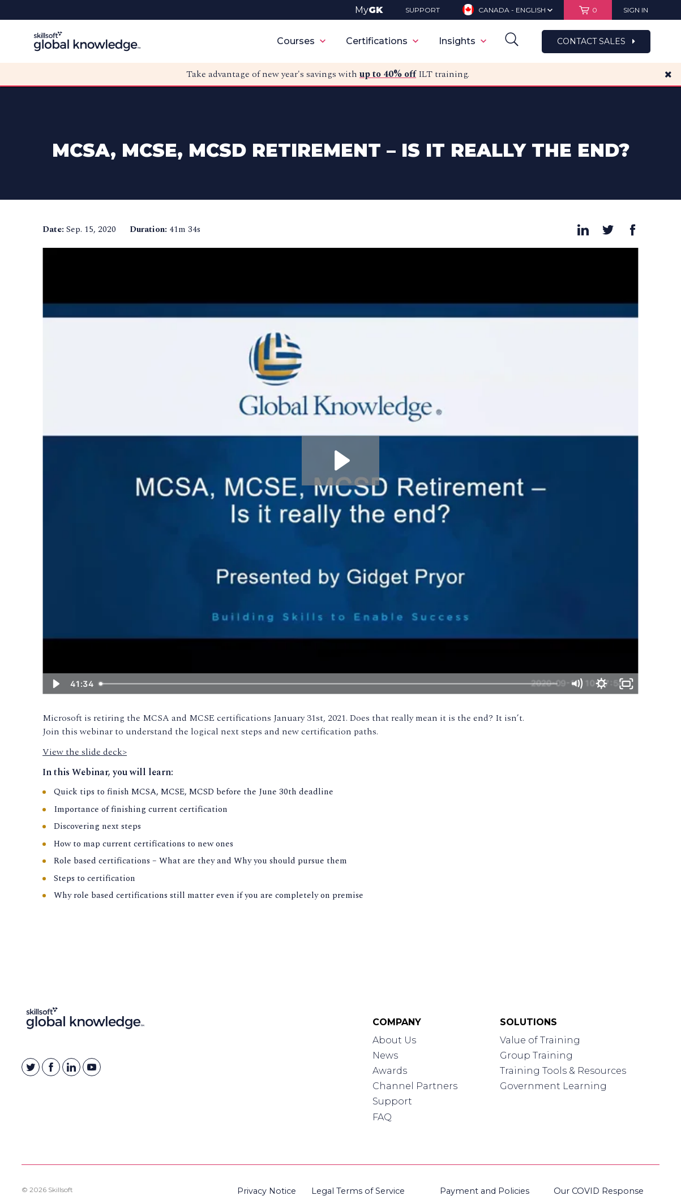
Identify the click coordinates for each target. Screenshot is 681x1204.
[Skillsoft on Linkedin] (71, 1067)
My (369, 10)
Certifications (382, 41)
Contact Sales (596, 41)
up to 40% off (387, 74)
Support (392, 1101)
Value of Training (540, 1040)
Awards (389, 1070)
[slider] (329, 683)
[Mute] (576, 683)
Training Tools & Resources (563, 1070)
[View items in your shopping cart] (588, 10)
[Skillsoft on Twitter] (31, 1067)
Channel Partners (414, 1086)
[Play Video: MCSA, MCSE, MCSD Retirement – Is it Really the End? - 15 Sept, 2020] (340, 460)
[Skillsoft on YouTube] (92, 1067)
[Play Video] (54, 683)
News (385, 1055)
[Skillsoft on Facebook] (51, 1067)
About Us (394, 1040)
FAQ (382, 1117)
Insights (462, 41)
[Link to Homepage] (85, 1020)
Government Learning (553, 1086)
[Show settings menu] (601, 683)
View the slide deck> (84, 752)
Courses (301, 41)
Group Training (536, 1055)
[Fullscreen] (626, 683)
